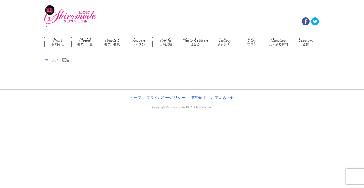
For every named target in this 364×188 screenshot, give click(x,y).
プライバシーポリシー (165, 97)
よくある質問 (278, 41)
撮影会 (195, 41)
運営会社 (198, 97)
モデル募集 (111, 41)
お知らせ (58, 41)
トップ (135, 97)
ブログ (251, 41)
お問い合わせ (222, 97)
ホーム (50, 60)
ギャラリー (224, 41)
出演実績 (166, 41)
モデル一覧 (85, 41)
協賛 (305, 41)
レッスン (138, 41)
